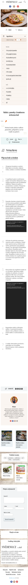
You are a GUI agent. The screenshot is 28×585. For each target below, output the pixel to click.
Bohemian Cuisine (16, 572)
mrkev (8, 99)
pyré (23, 457)
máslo (10, 72)
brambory (9, 95)
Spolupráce (21, 570)
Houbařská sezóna (11, 574)
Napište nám (12, 570)
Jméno (5, 506)
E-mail (16, 506)
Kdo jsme (5, 570)
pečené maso (10, 457)
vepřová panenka (13, 50)
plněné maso (17, 457)
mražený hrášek (11, 64)
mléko (12, 88)
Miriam (14, 407)
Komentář (10, 389)
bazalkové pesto (12, 57)
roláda (10, 459)
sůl (10, 79)
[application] (16, 226)
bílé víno (11, 61)
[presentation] (13, 524)
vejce (8, 68)
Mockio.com (12, 578)
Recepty (8, 572)
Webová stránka (7, 512)
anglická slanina (12, 54)
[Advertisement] (14, 370)
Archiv (19, 574)
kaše (5, 457)
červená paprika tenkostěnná (14, 75)
